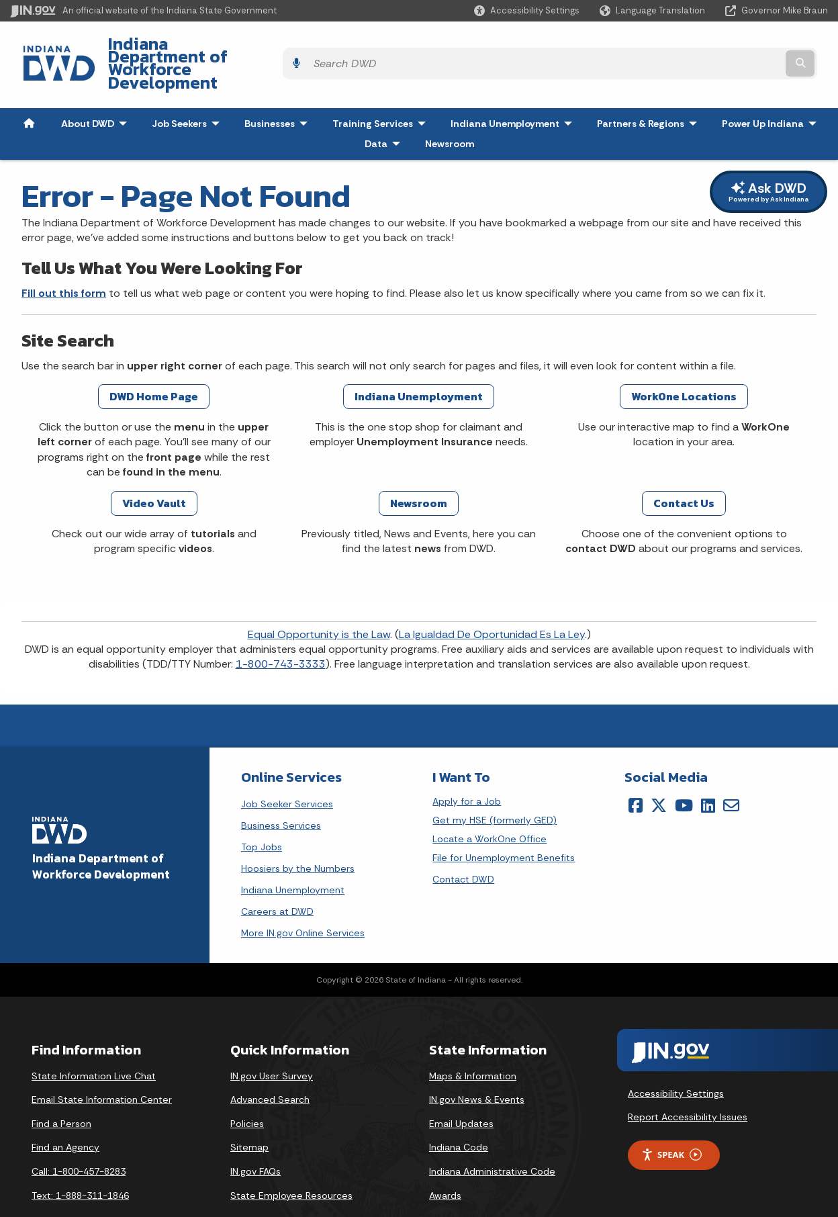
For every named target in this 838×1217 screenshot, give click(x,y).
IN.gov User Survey (271, 1042)
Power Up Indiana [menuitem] (772, 90)
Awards (445, 1162)
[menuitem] (28, 90)
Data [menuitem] (385, 110)
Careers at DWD (277, 878)
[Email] (731, 772)
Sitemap (249, 1114)
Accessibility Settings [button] (676, 1060)
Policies (247, 1090)
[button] (526, 10)
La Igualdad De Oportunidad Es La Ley (492, 601)
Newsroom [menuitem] (449, 110)
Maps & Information (472, 1042)
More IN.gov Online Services (303, 899)
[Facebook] (635, 772)
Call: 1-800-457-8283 (79, 1138)
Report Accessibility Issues (687, 1083)
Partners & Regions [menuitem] (650, 90)
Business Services (281, 792)
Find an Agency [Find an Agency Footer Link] (65, 1114)
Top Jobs (261, 813)
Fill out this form (63, 260)
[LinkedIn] (708, 772)
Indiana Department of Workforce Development (282, 47)
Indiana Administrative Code (492, 1138)
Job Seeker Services (287, 770)
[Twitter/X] (659, 772)
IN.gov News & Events (476, 1066)
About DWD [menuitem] (97, 90)
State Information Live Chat (94, 1042)
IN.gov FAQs (255, 1138)
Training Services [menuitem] (382, 90)
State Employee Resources (291, 1162)
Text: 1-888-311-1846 (80, 1162)
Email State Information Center (102, 1066)
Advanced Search (270, 1066)
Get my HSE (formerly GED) (494, 787)
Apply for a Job (466, 768)
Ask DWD (768, 158)
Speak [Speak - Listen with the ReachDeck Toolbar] (671, 1121)
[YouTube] (684, 772)
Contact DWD (463, 846)
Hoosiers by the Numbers (298, 835)
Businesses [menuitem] (279, 90)
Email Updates (461, 1090)
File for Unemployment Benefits (503, 824)
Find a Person (61, 1090)
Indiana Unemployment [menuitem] (505, 90)
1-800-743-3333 (281, 631)
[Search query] (728, 48)
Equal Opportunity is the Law (319, 601)
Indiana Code (458, 1114)
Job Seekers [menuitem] (189, 90)
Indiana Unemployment (292, 856)
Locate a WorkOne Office (489, 805)
